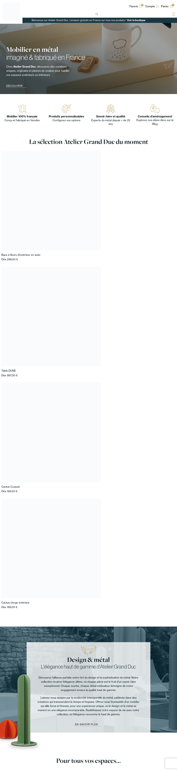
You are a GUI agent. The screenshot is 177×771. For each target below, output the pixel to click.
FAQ (98, 746)
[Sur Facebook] (146, 700)
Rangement (9, 746)
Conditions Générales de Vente (155, 746)
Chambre (41, 746)
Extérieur (40, 750)
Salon (38, 741)
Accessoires (9, 754)
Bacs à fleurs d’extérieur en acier (21, 197)
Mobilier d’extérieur (13, 750)
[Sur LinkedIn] (146, 705)
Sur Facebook (158, 700)
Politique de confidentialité (152, 741)
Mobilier (6, 737)
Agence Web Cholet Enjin (160, 767)
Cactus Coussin (98, 197)
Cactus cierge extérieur (147, 197)
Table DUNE (52, 197)
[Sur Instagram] (146, 694)
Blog (98, 737)
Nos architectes (71, 746)
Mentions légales (146, 737)
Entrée (39, 737)
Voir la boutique (136, 20)
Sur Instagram (158, 694)
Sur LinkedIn (157, 705)
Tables (6, 741)
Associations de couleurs (110, 741)
